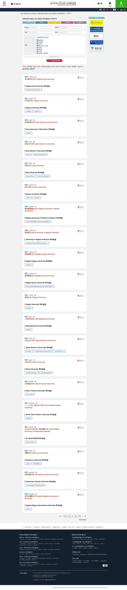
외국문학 (40, 42)
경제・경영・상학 (88, 539)
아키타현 (47, 539)
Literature (28, 329)
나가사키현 (34, 564)
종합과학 (96, 548)
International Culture (59, 351)
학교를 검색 (16, 4)
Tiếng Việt (103, 560)
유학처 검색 (36, 527)
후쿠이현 (57, 549)
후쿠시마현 (31, 494)
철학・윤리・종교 (43, 45)
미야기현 (41, 539)
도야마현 (44, 549)
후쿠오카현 (22, 564)
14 (79, 516)
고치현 (33, 559)
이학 (92, 543)
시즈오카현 (31, 472)
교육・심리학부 (29, 394)
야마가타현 (53, 539)
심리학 (40, 47)
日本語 (74, 560)
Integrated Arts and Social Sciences (43, 351)
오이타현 (48, 564)
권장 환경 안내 (99, 527)
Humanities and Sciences (31, 372)
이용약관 (78, 527)
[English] (104, 10)
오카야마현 (31, 403)
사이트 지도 (71, 527)
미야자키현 (54, 564)
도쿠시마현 (55, 558)
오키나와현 (29, 565)
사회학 (95, 539)
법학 (82, 539)
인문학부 (28, 197)
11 (69, 516)
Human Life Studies (30, 442)
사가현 (28, 564)
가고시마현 (22, 565)
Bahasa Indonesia (77, 562)
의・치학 (83, 543)
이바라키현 (22, 543)
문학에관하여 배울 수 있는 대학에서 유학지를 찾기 (36, 18)
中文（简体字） (86, 560)
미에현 (39, 549)
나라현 (30, 120)
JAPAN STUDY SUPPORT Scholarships (96, 554)
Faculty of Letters (30, 176)
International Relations (46, 372)
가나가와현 (56, 543)
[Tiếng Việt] (118, 10)
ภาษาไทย (85, 562)
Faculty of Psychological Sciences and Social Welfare (37, 221)
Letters (27, 154)
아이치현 (31, 76)
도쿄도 (30, 316)
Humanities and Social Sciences (33, 89)
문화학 (40, 49)
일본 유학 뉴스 (28, 527)
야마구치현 (48, 558)
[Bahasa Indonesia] (121, 10)
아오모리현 (28, 539)
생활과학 (85, 548)
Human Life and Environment (39, 154)
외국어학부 (36, 197)
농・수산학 (100, 543)
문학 (74, 539)
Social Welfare (36, 463)
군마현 (34, 543)
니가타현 (31, 206)
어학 (78, 539)
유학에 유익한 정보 (45, 527)
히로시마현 (41, 558)
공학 (95, 543)
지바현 (46, 543)
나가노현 (29, 545)
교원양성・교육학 (77, 548)
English (79, 560)
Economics (28, 264)
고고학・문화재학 (43, 53)
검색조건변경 (82, 519)
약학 (88, 543)
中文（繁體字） (95, 560)
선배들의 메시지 (56, 527)
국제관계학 (101, 539)
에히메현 (28, 559)
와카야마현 (47, 554)
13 (75, 516)
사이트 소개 (36, 579)
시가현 (21, 554)
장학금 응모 (83, 554)
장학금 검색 (76, 554)
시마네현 (28, 558)
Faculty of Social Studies (43, 176)
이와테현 (35, 539)
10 (65, 516)
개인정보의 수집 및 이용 (88, 527)
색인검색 (64, 527)
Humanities (28, 111)
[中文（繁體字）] (111, 10)
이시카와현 (50, 549)
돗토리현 (22, 558)
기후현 (21, 549)
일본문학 (40, 40)
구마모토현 (41, 564)
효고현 (37, 554)
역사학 (40, 51)
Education (37, 111)
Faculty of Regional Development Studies (35, 485)
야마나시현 (22, 545)
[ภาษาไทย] (124, 10)
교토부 (30, 450)
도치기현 (29, 543)
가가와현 (22, 559)
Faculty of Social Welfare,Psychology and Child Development (39, 286)
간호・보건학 (76, 543)
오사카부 (31, 427)
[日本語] (100, 10)
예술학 (90, 548)
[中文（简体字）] (107, 10)
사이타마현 (40, 543)
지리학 (40, 44)
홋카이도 (22, 539)
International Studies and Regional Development (36, 243)
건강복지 (28, 509)
